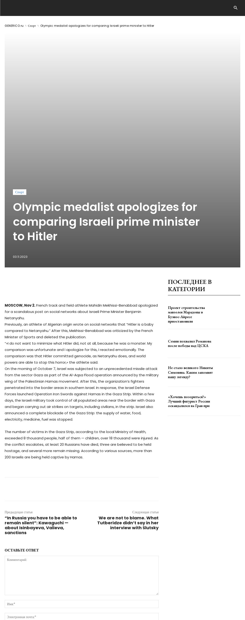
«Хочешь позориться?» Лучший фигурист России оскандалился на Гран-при (191, 298)
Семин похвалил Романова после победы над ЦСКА (187, 240)
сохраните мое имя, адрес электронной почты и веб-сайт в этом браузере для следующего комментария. (84, 525)
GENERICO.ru (14, 26)
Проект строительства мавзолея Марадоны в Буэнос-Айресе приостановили (190, 211)
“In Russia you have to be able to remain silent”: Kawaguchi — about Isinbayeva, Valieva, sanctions (41, 422)
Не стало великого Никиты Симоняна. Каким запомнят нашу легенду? (188, 269)
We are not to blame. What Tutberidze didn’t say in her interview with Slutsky (128, 420)
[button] (235, 8)
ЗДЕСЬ (49, 603)
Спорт (32, 26)
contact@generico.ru (98, 603)
